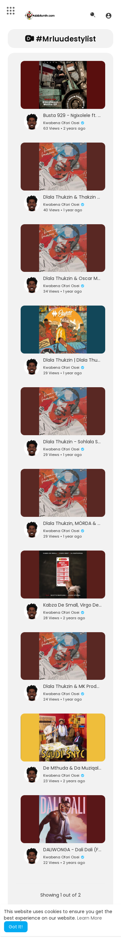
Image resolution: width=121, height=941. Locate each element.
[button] (108, 15)
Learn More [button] (89, 918)
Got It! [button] (16, 927)
